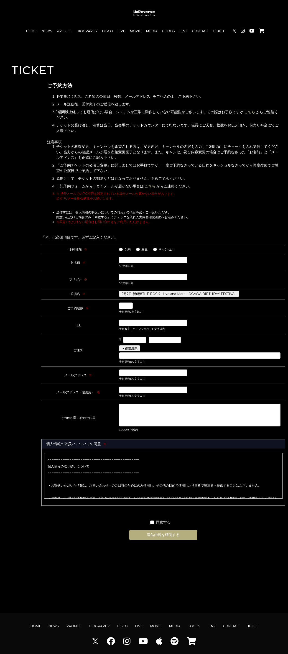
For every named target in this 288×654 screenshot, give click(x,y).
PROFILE (64, 31)
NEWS (46, 31)
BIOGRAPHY (86, 31)
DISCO (107, 31)
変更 (144, 249)
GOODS (168, 31)
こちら (249, 112)
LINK (183, 31)
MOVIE (135, 31)
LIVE (121, 31)
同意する (163, 522)
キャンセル (166, 249)
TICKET (218, 31)
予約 (127, 249)
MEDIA (152, 31)
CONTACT (200, 31)
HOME (31, 31)
